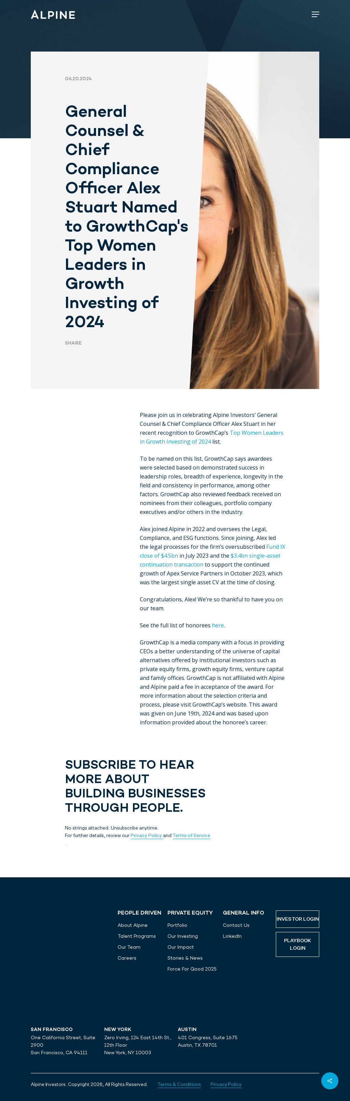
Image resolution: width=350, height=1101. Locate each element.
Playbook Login (297, 944)
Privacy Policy (147, 835)
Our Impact (180, 947)
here (218, 625)
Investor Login (298, 919)
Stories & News (185, 958)
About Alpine (133, 925)
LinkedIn (232, 936)
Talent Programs (137, 936)
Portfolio (177, 925)
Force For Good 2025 (192, 969)
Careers (127, 958)
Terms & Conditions (179, 1084)
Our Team (129, 947)
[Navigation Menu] (315, 14)
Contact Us (236, 925)
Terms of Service (191, 835)
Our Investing (182, 936)
